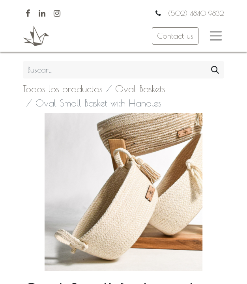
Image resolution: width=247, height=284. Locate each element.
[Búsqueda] (215, 69)
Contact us (175, 35)
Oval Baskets (140, 88)
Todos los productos (63, 88)
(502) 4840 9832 (195, 13)
